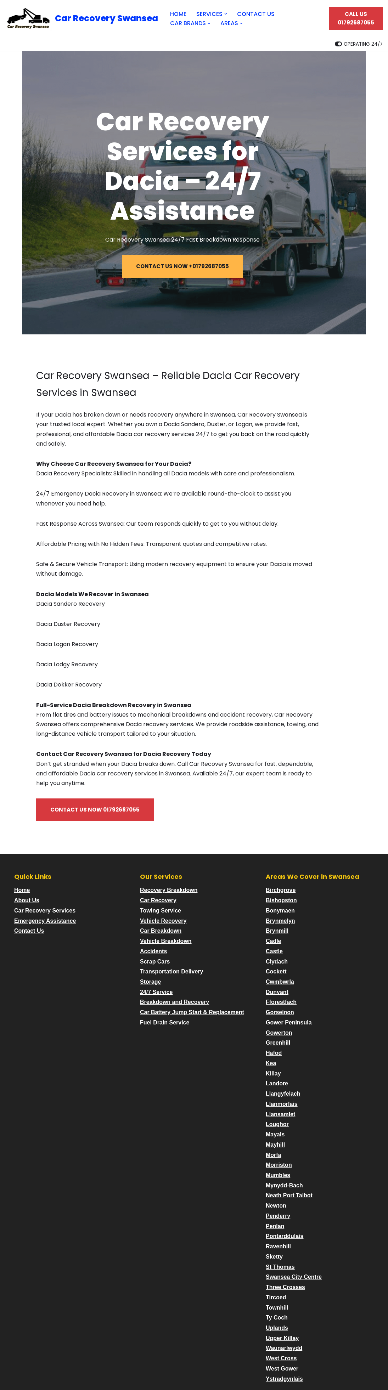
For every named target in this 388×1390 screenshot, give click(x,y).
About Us (26, 867)
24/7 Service (156, 959)
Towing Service (160, 878)
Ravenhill (278, 1214)
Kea (271, 1031)
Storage (150, 949)
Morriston (279, 1133)
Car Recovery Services (44, 878)
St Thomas (280, 1235)
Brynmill (277, 898)
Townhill (277, 1275)
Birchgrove (281, 857)
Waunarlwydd (284, 1316)
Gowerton (279, 1000)
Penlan (275, 1194)
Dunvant (277, 959)
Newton (276, 1173)
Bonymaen (280, 878)
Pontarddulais (285, 1204)
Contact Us (29, 898)
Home (22, 857)
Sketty (274, 1224)
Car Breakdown (160, 898)
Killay (273, 1041)
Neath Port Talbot (289, 1163)
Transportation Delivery (171, 939)
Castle (274, 918)
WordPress (74, 1381)
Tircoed (276, 1265)
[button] (225, 13)
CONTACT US (256, 14)
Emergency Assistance (45, 888)
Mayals (275, 1102)
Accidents (153, 918)
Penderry (278, 1184)
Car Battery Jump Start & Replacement (192, 980)
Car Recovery (158, 867)
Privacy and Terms (320, 1381)
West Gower (282, 1337)
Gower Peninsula (289, 990)
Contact (369, 1381)
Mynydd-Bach (284, 1153)
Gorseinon (280, 980)
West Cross (281, 1326)
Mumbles (278, 1143)
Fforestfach (281, 969)
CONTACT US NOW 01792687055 (73, 774)
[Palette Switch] (359, 44)
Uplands (277, 1296)
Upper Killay (282, 1306)
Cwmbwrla (280, 949)
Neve (12, 1381)
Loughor (277, 1092)
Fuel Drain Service (165, 990)
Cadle (273, 908)
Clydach (277, 929)
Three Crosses (285, 1255)
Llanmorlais (282, 1071)
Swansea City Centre (294, 1245)
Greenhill (278, 1010)
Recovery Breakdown (169, 857)
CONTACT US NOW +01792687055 (194, 267)
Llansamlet (281, 1082)
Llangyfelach (283, 1061)
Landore (277, 1051)
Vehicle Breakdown (166, 908)
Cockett (276, 939)
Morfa (273, 1122)
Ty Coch (277, 1286)
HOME (178, 14)
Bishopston (281, 867)
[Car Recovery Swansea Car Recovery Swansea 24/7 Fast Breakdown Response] (81, 18)
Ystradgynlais (284, 1347)
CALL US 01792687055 (356, 18)
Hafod (274, 1020)
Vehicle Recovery (163, 888)
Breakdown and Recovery (174, 969)
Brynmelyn (280, 888)
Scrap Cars (155, 929)
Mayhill (275, 1112)
